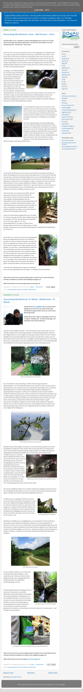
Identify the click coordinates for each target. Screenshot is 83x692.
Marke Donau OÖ (66, 117)
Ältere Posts (52, 673)
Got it (47, 10)
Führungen (64, 114)
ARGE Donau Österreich (68, 96)
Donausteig (11, 289)
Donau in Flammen (67, 105)
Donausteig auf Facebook (68, 149)
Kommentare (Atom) (15, 677)
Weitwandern (32, 289)
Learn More (38, 10)
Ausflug (64, 98)
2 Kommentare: (39, 664)
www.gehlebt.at (38, 306)
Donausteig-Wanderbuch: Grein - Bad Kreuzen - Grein (28, 34)
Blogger (63, 684)
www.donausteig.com (34, 659)
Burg (63, 100)
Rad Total (64, 124)
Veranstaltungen (66, 128)
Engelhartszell (65, 112)
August (63, 63)
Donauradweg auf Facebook (69, 146)
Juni (63, 56)
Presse (63, 121)
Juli (62, 65)
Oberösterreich (18, 289)
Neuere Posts (8, 673)
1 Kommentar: (39, 287)
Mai (63, 54)
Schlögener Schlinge (67, 126)
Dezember (64, 58)
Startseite (31, 673)
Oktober (64, 61)
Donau (63, 103)
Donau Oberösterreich (68, 140)
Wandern (25, 289)
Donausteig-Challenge (67, 110)
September (65, 68)
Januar (63, 70)
